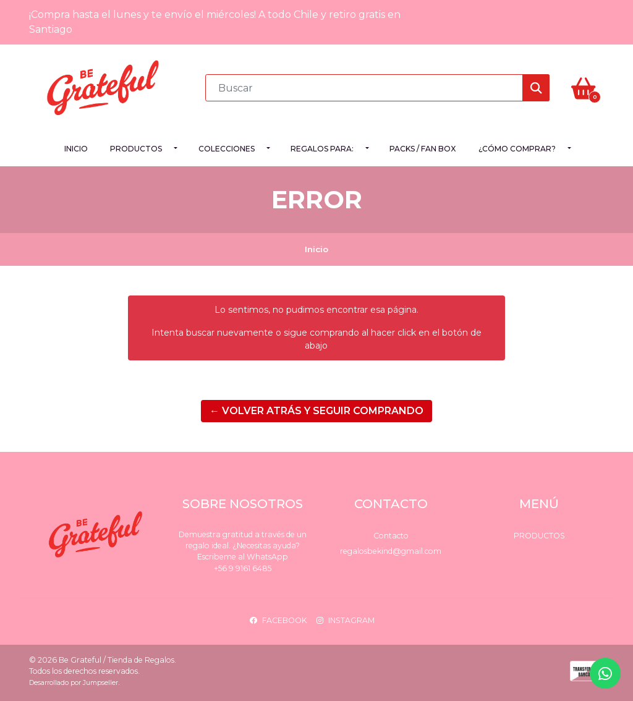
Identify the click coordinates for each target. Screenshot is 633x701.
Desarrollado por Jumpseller (73, 683)
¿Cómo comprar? (517, 148)
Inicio (76, 148)
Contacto (391, 535)
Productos (136, 148)
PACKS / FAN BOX (422, 148)
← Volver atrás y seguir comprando (316, 411)
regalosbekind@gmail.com (390, 551)
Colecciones (226, 148)
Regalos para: (322, 148)
